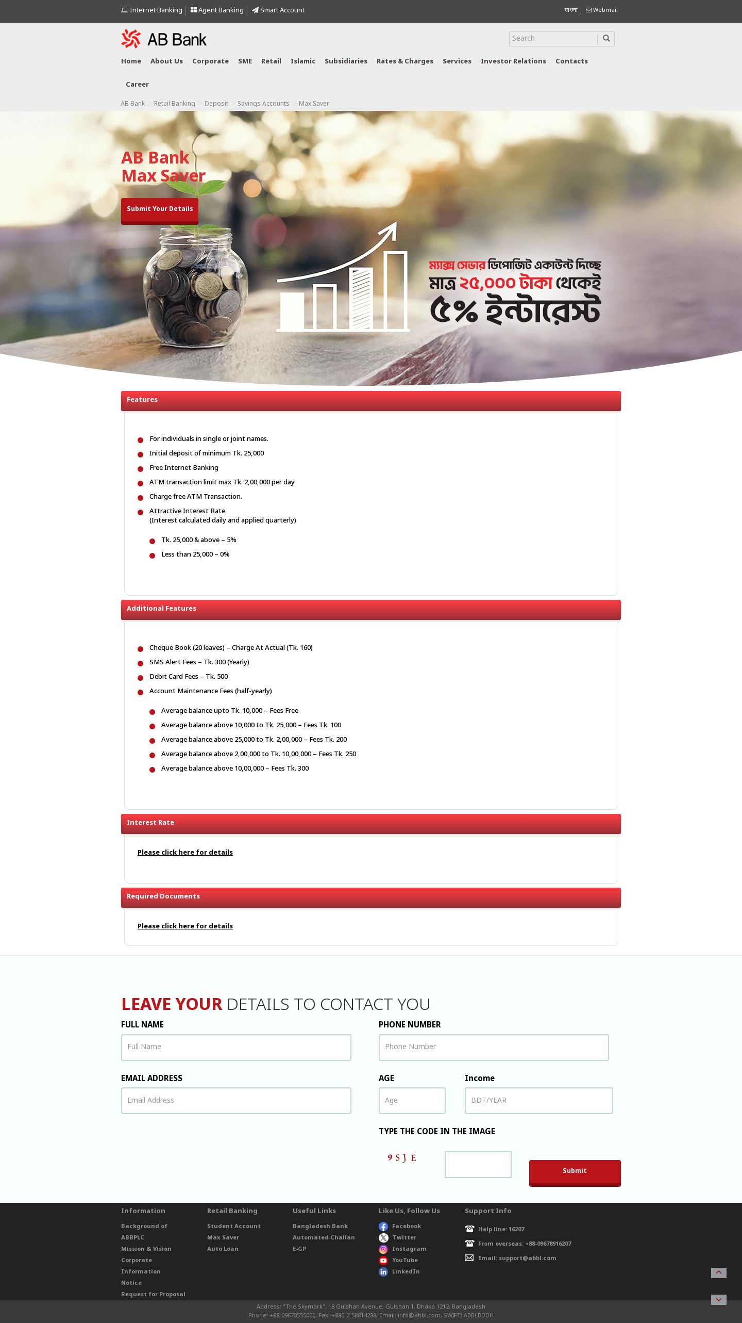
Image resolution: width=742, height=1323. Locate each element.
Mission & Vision (146, 1249)
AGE (386, 1079)
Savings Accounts (264, 104)
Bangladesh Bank (320, 1226)
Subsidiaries (346, 61)
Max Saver (223, 1238)
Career (137, 84)
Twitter (397, 1238)
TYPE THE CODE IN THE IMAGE (437, 1132)
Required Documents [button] (374, 894)
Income (480, 1079)
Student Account (234, 1226)
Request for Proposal (153, 1294)
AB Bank (133, 104)
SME (245, 61)
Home (131, 61)
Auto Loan (223, 1249)
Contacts (571, 61)
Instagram (403, 1249)
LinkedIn (399, 1272)
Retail (271, 61)
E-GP (299, 1249)
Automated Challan (324, 1238)
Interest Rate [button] (374, 820)
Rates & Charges (405, 61)
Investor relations (513, 61)
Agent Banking (217, 10)
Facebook (400, 1226)
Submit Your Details (160, 209)
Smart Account (278, 10)
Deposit (216, 104)
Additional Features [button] (374, 606)
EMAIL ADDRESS (151, 1079)
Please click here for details (185, 852)
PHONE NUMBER (410, 1025)
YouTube (398, 1260)
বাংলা (571, 10)
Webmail (602, 10)
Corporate (210, 61)
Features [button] (374, 401)
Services (457, 61)
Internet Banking (151, 10)
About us (166, 61)
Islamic (303, 61)
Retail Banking (174, 104)
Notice (131, 1283)
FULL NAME (142, 1025)
